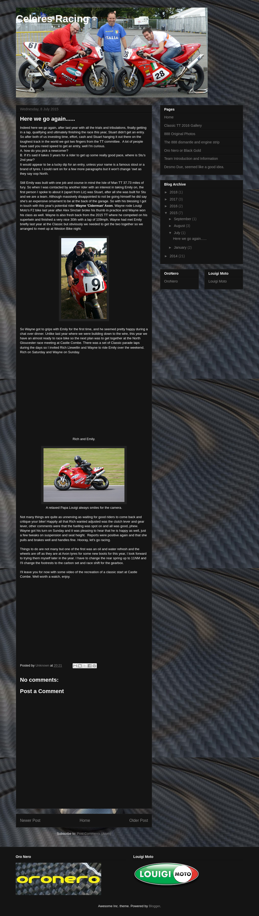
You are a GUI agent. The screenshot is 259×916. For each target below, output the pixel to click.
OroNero (171, 281)
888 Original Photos (179, 134)
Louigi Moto (217, 281)
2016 (174, 206)
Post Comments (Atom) (94, 833)
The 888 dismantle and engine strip (192, 142)
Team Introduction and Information (191, 159)
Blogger (154, 906)
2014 (174, 256)
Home (85, 820)
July (177, 233)
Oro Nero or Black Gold (182, 150)
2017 (174, 199)
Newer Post (30, 820)
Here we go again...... (190, 239)
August (180, 226)
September (183, 219)
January (180, 247)
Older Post (138, 820)
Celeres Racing (52, 18)
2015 (174, 213)
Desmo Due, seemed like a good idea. (194, 167)
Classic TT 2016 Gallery (183, 125)
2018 (174, 192)
